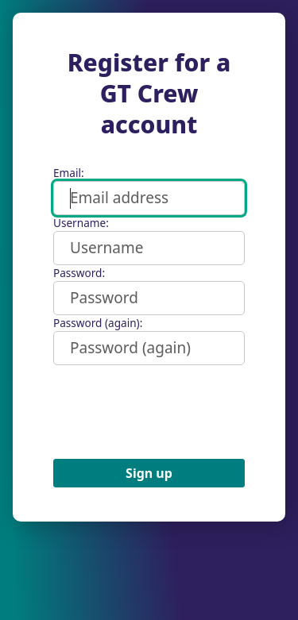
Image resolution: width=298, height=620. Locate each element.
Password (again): (97, 322)
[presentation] (174, 412)
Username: (81, 222)
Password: (79, 272)
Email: (68, 172)
